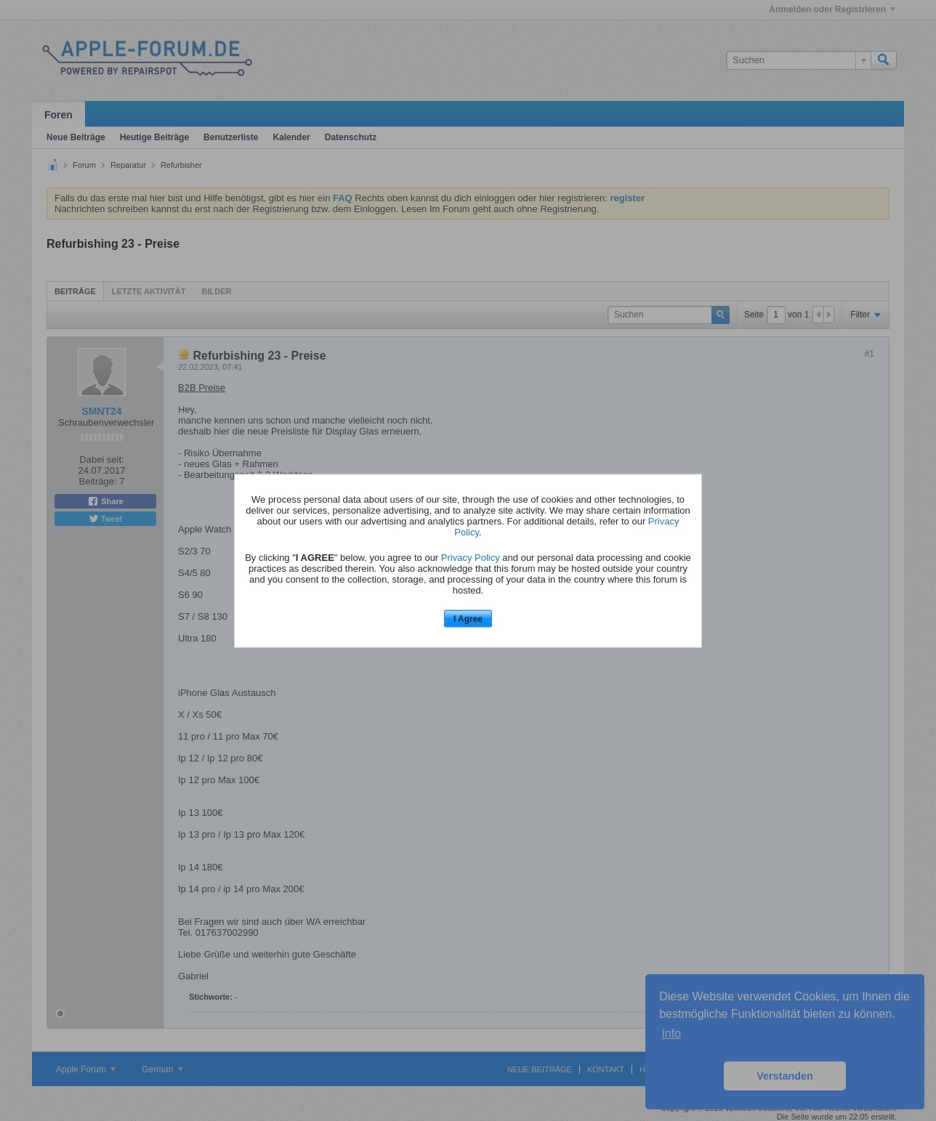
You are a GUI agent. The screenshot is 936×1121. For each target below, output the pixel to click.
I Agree (468, 619)
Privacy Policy (470, 557)
